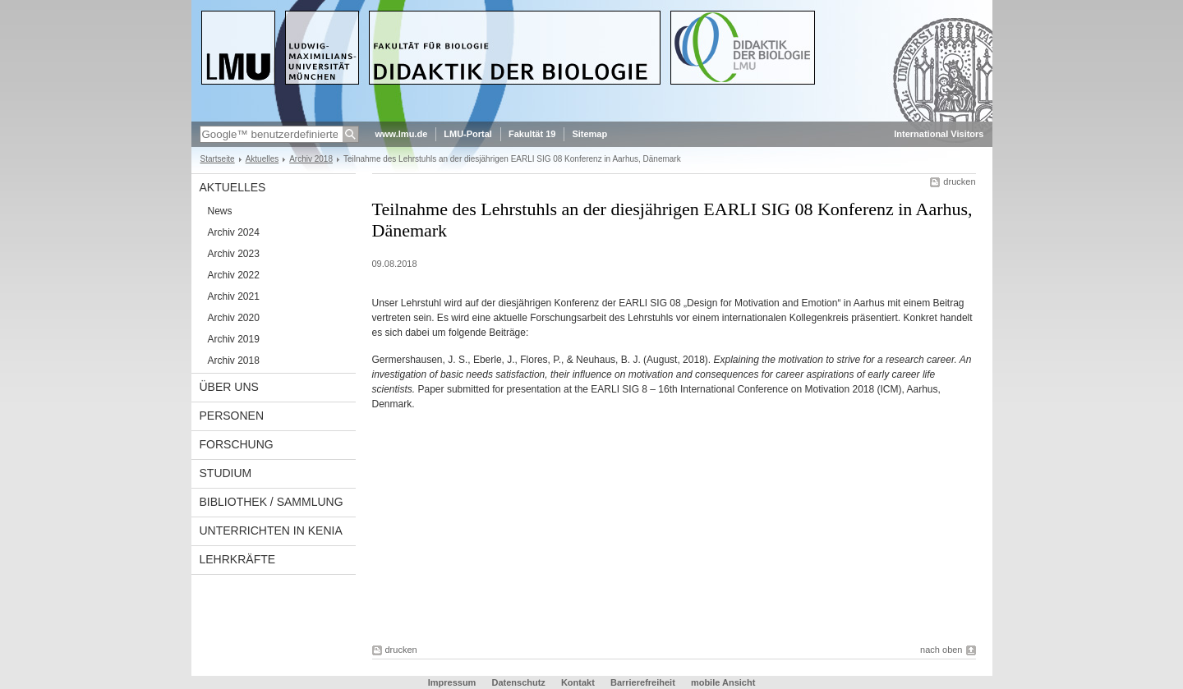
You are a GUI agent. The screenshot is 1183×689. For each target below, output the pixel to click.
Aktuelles (262, 158)
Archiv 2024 (234, 232)
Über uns (229, 386)
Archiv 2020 (234, 318)
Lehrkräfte (238, 559)
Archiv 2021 (234, 296)
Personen (232, 415)
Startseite (217, 158)
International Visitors (938, 134)
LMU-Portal (468, 134)
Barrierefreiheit (644, 682)
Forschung (237, 444)
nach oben (941, 650)
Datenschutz (518, 682)
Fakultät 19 (532, 134)
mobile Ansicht (723, 682)
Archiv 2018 (311, 158)
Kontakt (578, 682)
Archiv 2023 (234, 254)
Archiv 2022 (234, 275)
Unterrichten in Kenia (271, 530)
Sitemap (589, 134)
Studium (226, 473)
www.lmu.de (401, 134)
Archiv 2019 (234, 339)
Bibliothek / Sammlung (271, 501)
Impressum (452, 682)
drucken (959, 181)
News (220, 211)
